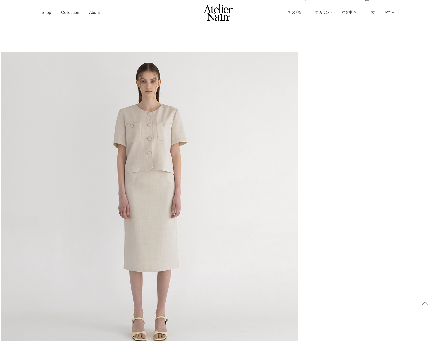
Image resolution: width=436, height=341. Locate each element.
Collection (70, 12)
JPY (387, 12)
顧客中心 (349, 12)
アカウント (324, 12)
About (94, 12)
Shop (46, 12)
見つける (296, 7)
